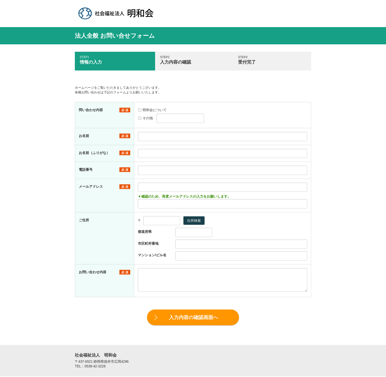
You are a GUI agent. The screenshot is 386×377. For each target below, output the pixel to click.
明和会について (152, 110)
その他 (145, 118)
